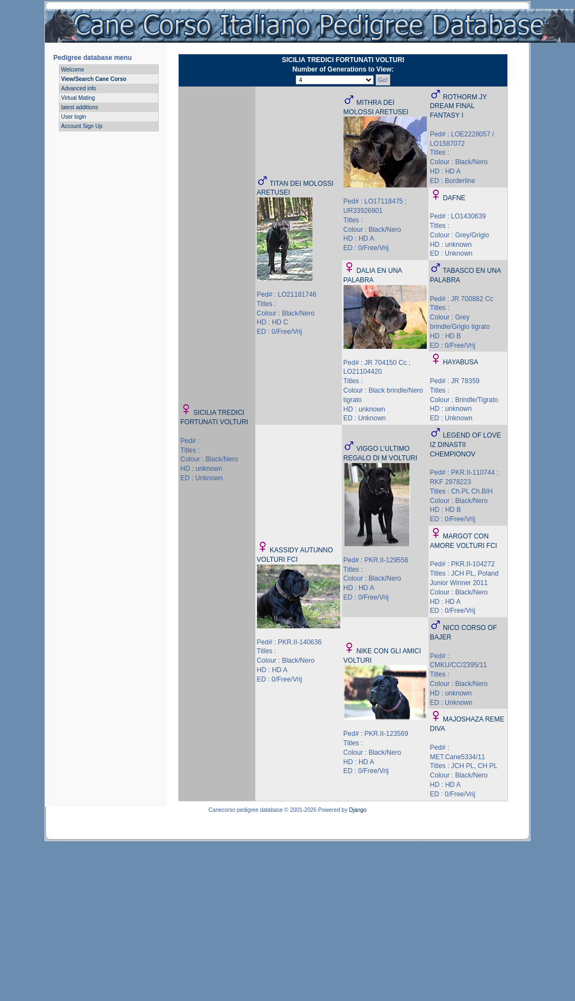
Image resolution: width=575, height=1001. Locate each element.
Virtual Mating (78, 98)
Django (358, 810)
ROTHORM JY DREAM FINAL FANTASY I (458, 106)
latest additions (79, 107)
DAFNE (454, 198)
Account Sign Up (82, 126)
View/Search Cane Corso (94, 79)
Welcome (72, 70)
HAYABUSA (460, 362)
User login (73, 117)
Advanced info (78, 88)
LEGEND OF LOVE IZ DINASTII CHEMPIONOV (465, 444)
